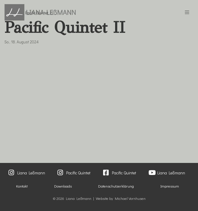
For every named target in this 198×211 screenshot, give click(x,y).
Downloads (63, 186)
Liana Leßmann (31, 173)
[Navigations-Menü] (187, 12)
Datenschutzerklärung (116, 186)
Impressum (170, 186)
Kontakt (22, 186)
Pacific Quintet (78, 173)
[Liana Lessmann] (40, 12)
